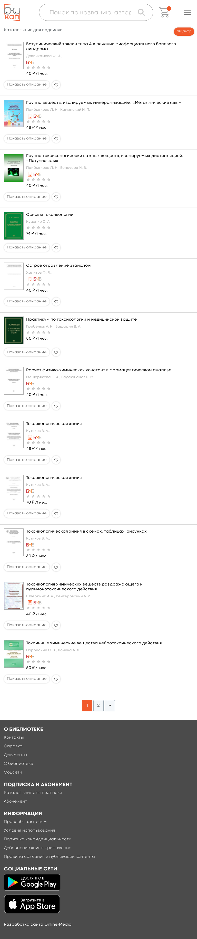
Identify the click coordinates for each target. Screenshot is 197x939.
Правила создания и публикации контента (49, 857)
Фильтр (184, 31)
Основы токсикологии (49, 215)
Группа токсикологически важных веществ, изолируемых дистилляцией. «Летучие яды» (104, 158)
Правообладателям (25, 822)
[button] (187, 12)
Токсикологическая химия (54, 424)
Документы (15, 755)
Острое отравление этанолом (58, 265)
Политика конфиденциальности (37, 839)
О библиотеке (18, 764)
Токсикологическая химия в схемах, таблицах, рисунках (86, 531)
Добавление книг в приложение (37, 848)
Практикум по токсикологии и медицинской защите (81, 319)
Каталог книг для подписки (33, 793)
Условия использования (29, 830)
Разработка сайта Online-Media (38, 924)
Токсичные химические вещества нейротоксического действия (94, 643)
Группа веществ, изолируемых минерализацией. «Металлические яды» (103, 103)
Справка (13, 746)
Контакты (14, 737)
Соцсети (13, 772)
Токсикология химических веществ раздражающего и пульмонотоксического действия (84, 587)
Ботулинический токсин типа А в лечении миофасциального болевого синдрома (101, 46)
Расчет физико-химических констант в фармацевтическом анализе (98, 370)
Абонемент (15, 801)
